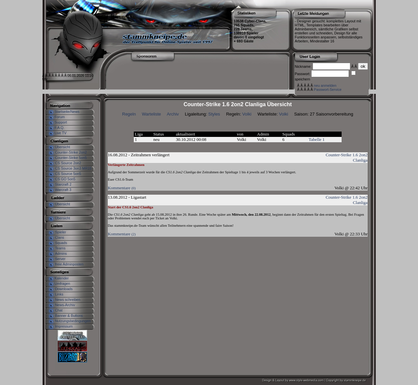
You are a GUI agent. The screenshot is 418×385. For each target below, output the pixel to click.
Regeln (129, 114)
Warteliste (151, 114)
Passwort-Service (328, 89)
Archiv (173, 114)
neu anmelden (325, 85)
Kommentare (122, 187)
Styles (214, 114)
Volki (246, 114)
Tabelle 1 (317, 139)
